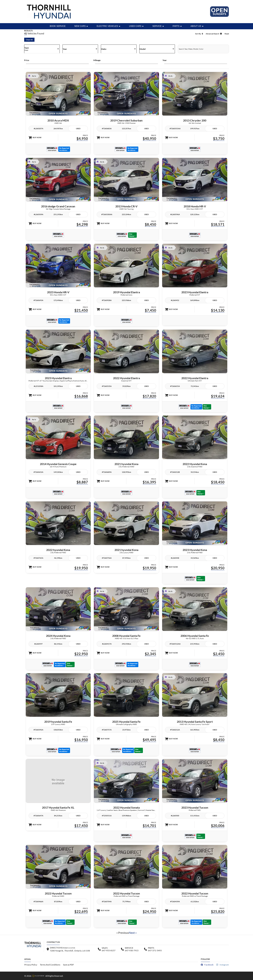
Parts (177, 26)
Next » (133, 932)
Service (158, 26)
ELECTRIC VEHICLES (108, 26)
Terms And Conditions (50, 964)
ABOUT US (196, 26)
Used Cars (136, 26)
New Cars (81, 26)
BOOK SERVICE (57, 26)
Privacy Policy (30, 964)
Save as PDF (68, 964)
